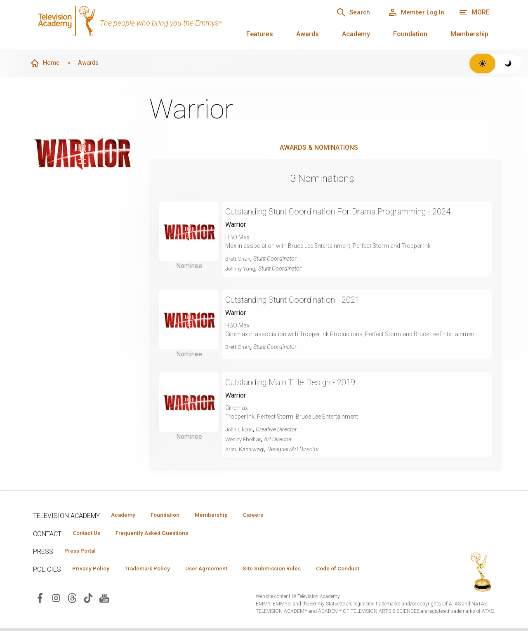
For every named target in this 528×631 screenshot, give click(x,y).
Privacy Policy (93, 571)
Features (259, 34)
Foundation (410, 34)
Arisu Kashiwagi (246, 449)
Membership (469, 34)
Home (46, 63)
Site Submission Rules (293, 571)
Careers (273, 515)
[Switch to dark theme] (508, 63)
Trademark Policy (156, 571)
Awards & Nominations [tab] (319, 148)
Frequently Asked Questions (161, 534)
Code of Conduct (366, 571)
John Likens (240, 429)
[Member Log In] (412, 12)
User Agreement (222, 571)
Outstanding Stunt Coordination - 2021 (302, 300)
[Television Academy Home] (146, 24)
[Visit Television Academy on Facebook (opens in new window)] (40, 600)
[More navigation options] (474, 12)
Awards (307, 34)
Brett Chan (238, 259)
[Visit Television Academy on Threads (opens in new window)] (72, 600)
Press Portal (83, 552)
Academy (356, 34)
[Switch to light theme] (482, 63)
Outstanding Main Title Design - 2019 (298, 382)
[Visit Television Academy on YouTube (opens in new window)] (104, 600)
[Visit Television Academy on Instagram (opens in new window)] (56, 600)
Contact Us (89, 534)
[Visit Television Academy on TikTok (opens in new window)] (88, 600)
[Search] (342, 12)
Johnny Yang (242, 269)
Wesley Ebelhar (244, 439)
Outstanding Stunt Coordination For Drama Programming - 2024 (354, 212)
